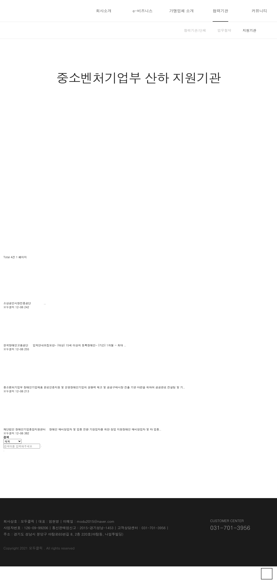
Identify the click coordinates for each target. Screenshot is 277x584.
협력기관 (220, 10)
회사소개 (103, 10)
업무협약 (224, 30)
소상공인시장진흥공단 (17, 303)
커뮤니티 (259, 10)
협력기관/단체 (195, 30)
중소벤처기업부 (13, 387)
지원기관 (249, 30)
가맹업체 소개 (181, 10)
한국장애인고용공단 (16, 345)
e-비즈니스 (143, 10)
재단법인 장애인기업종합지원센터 (24, 429)
